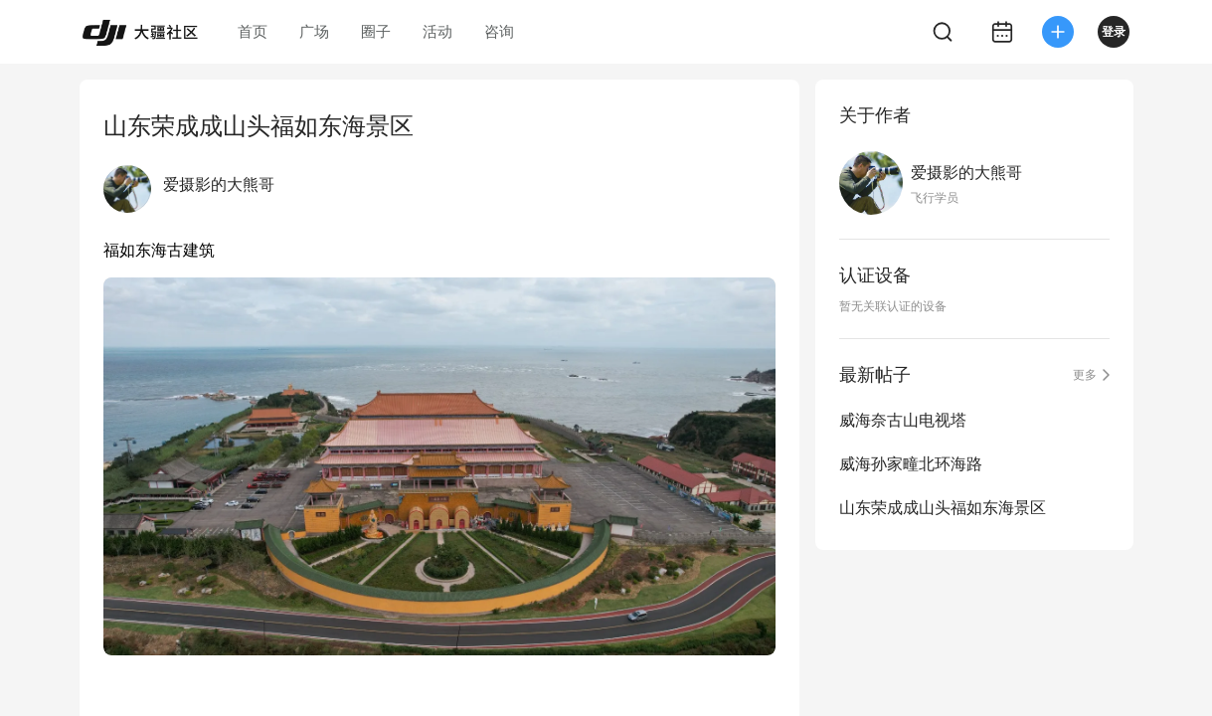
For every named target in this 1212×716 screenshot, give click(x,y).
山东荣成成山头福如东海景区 (942, 507)
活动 (437, 31)
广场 (314, 31)
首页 (252, 31)
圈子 (376, 31)
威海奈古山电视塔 (902, 420)
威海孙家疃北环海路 (910, 463)
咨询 (499, 31)
